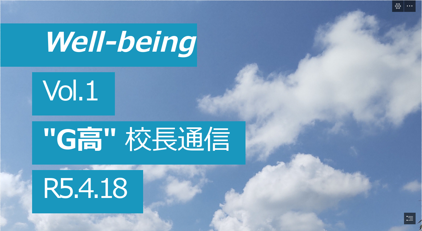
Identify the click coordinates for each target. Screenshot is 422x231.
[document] (211, 115)
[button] (398, 6)
